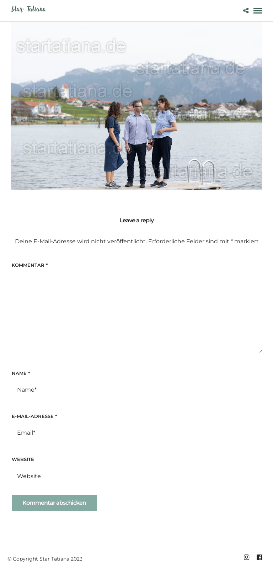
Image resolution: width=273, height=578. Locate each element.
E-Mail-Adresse (34, 416)
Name (21, 373)
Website (23, 459)
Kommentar (30, 265)
